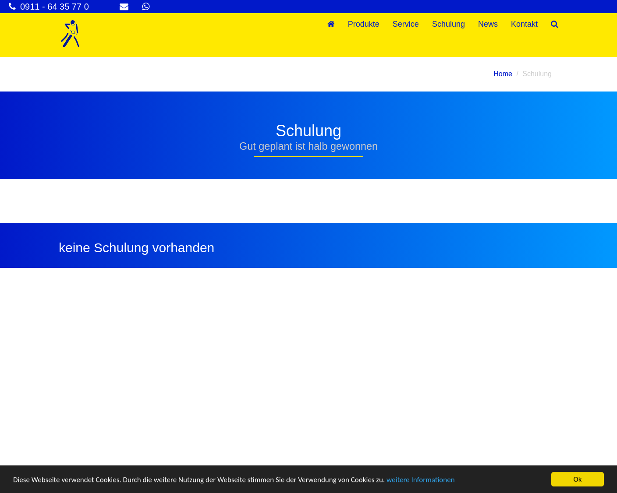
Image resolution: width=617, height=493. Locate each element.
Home (502, 73)
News (488, 24)
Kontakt (524, 24)
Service (406, 24)
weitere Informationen (421, 480)
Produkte (363, 24)
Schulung (448, 24)
